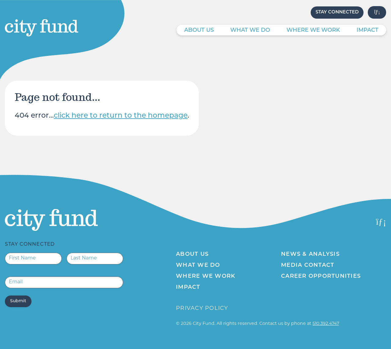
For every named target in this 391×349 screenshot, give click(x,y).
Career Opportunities (321, 276)
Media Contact (307, 265)
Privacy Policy (202, 308)
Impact (367, 30)
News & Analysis (310, 254)
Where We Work (313, 30)
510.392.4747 (325, 323)
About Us (199, 30)
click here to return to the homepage (121, 115)
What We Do (250, 30)
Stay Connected (337, 12)
